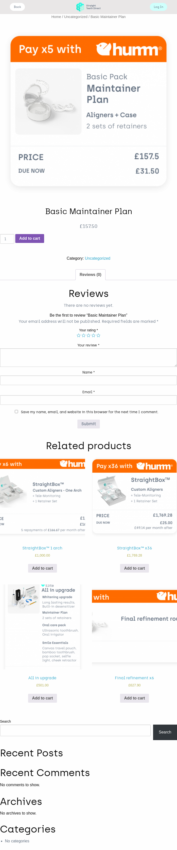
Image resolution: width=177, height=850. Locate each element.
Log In (158, 7)
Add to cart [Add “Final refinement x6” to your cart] (134, 698)
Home (56, 17)
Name (88, 372)
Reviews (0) (90, 274)
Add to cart (29, 238)
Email (88, 392)
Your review (88, 345)
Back (17, 7)
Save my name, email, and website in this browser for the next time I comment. (90, 412)
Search (5, 721)
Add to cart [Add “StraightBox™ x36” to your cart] (134, 568)
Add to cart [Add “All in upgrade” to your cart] (42, 698)
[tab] (90, 274)
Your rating (88, 330)
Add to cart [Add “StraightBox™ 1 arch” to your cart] (42, 568)
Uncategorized (76, 17)
